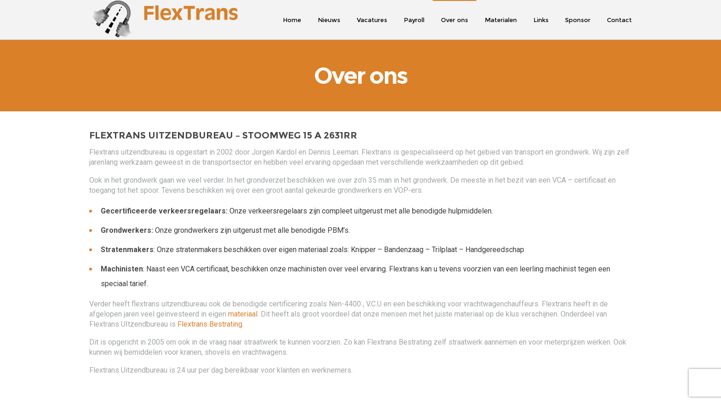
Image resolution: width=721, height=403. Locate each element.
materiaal (243, 315)
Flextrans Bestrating (209, 326)
